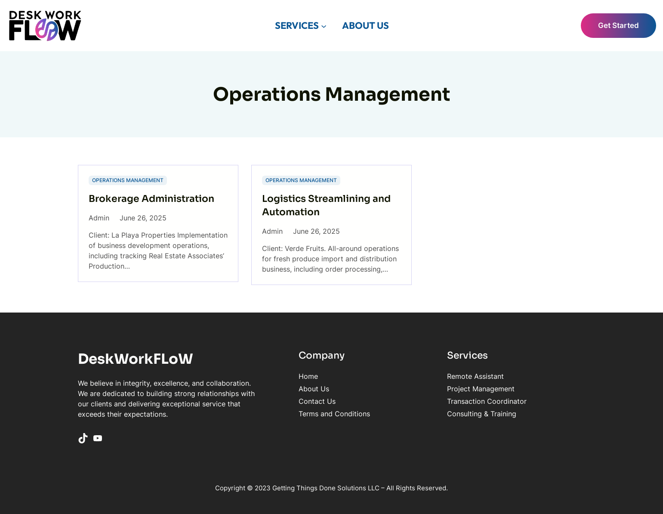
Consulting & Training (481, 413)
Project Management (481, 388)
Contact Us (317, 401)
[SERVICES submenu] (324, 25)
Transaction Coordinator (487, 401)
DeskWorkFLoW (135, 359)
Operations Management (127, 180)
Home (308, 376)
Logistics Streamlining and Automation (326, 205)
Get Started (618, 25)
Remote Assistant (475, 376)
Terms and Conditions (334, 413)
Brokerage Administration (151, 198)
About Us (314, 388)
